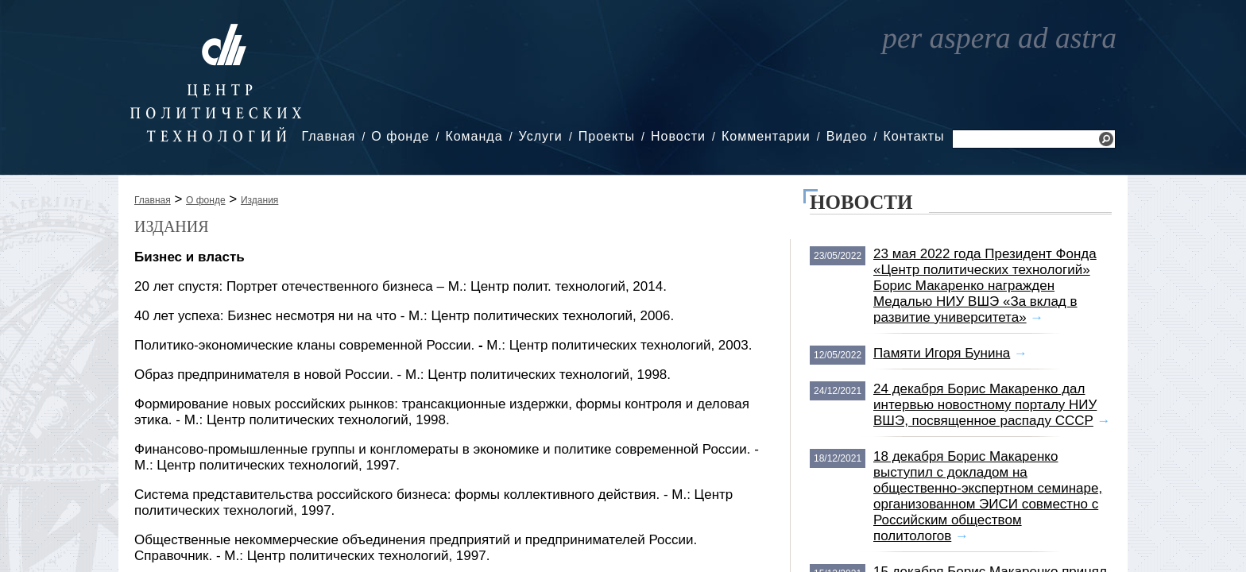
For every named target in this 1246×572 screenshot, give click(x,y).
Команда (473, 136)
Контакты (913, 136)
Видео (847, 136)
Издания (259, 200)
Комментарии (766, 136)
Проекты (606, 136)
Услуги (541, 136)
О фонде (400, 136)
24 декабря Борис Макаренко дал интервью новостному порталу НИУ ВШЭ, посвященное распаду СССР (985, 404)
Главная (328, 136)
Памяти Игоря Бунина (941, 353)
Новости (678, 136)
